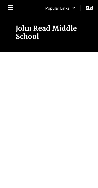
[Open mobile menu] (10, 8)
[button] (60, 8)
